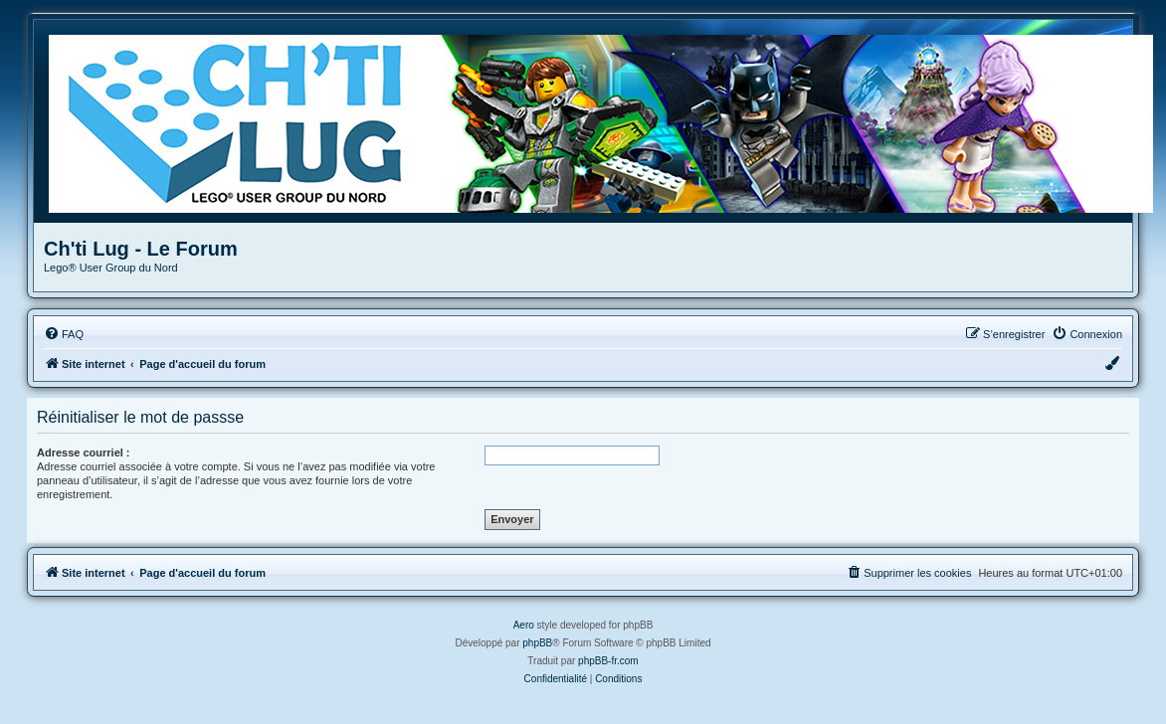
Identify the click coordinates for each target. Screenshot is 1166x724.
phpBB (537, 642)
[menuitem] (64, 334)
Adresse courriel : (83, 452)
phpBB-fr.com (608, 660)
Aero (523, 625)
